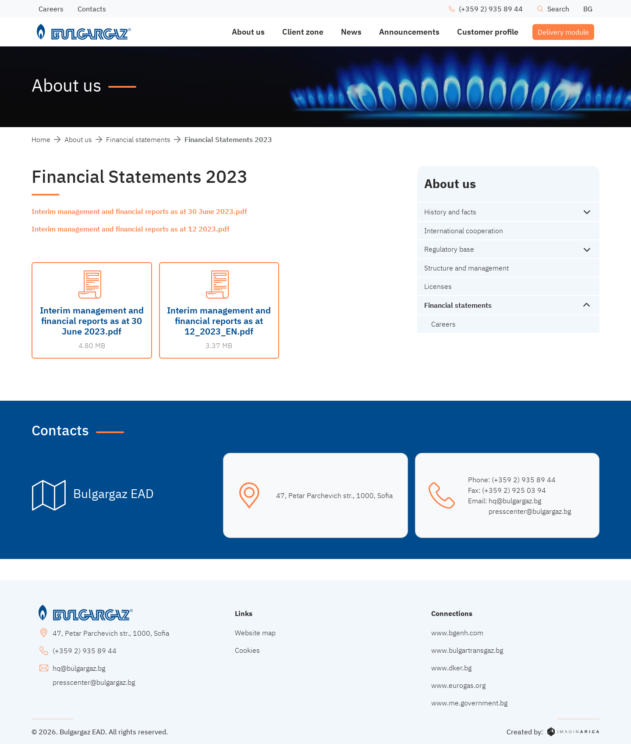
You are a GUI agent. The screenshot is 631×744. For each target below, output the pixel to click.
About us (78, 139)
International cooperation (463, 230)
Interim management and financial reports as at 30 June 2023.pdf (139, 211)
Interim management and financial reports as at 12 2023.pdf (131, 228)
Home (41, 139)
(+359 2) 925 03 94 (514, 490)
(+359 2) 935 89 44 (524, 479)
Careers (443, 324)
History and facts (450, 211)
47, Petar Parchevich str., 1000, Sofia (334, 495)
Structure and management (466, 267)
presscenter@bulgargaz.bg (530, 511)
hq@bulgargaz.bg (515, 500)
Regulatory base (449, 249)
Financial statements (138, 139)
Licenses (438, 286)
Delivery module (563, 32)
